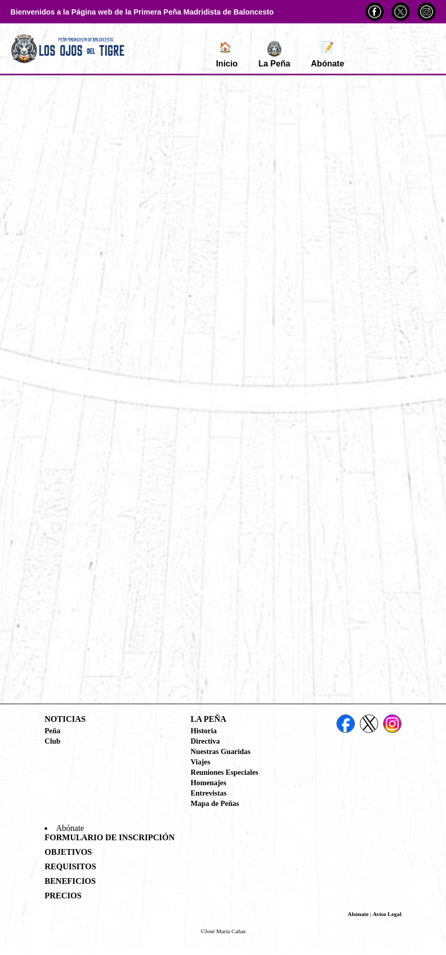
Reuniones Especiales (225, 772)
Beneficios (70, 881)
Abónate (327, 54)
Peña (52, 731)
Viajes (201, 762)
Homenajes (209, 782)
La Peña (274, 54)
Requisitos (70, 866)
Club (52, 741)
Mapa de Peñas (215, 803)
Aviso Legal (387, 914)
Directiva (205, 741)
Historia (204, 731)
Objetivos (68, 852)
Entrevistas (209, 793)
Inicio (227, 54)
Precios (63, 895)
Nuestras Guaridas (221, 751)
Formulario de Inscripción (110, 837)
